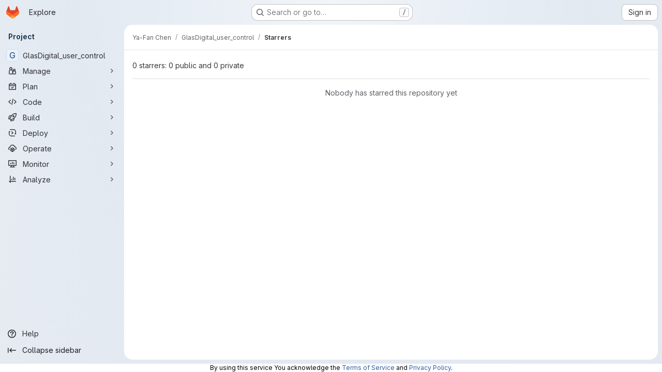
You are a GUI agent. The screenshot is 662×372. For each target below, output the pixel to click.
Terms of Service (368, 367)
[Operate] (62, 148)
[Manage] (62, 71)
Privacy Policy (430, 367)
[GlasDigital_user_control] (62, 55)
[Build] (62, 117)
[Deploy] (62, 133)
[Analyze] (62, 179)
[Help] (62, 334)
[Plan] (62, 86)
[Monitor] (62, 164)
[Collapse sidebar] (62, 350)
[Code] (62, 102)
